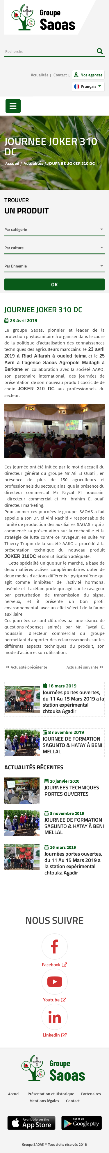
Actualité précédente (29, 667)
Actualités (40, 75)
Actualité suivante (82, 667)
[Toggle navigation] (13, 106)
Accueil (12, 163)
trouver (26, 206)
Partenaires (91, 1093)
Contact (60, 75)
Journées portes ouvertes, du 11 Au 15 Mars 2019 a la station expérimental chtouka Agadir (73, 701)
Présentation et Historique (51, 1093)
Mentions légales (44, 1100)
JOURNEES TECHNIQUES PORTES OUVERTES (71, 791)
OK (54, 284)
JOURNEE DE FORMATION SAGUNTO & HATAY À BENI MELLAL (72, 745)
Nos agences (91, 75)
